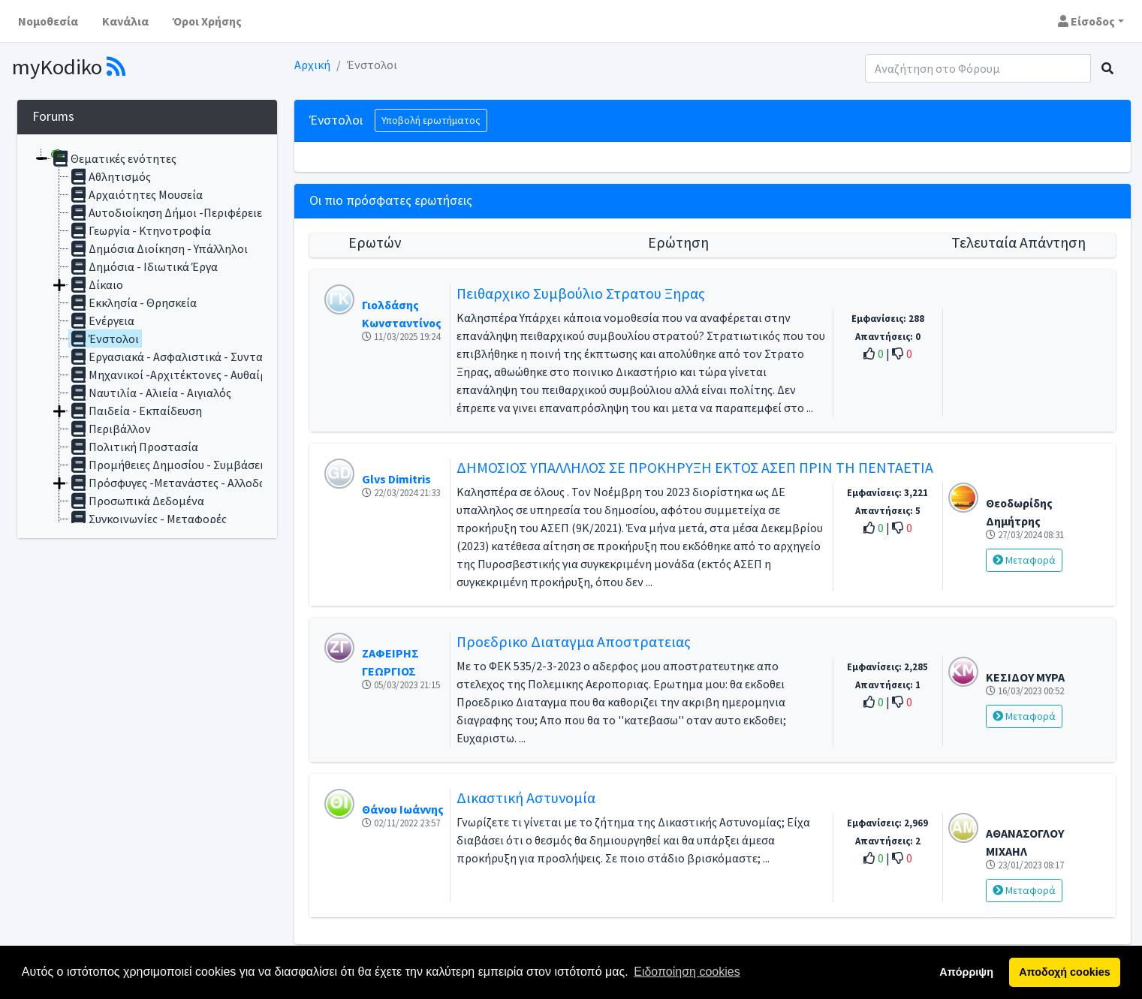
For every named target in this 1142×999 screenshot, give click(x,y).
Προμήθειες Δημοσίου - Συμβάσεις (169, 465)
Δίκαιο (96, 284)
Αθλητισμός (110, 176)
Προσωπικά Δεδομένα (136, 501)
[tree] (147, 336)
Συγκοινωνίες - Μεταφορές (148, 519)
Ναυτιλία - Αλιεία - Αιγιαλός (150, 393)
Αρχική (312, 64)
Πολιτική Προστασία (133, 447)
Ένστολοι (104, 338)
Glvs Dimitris (396, 478)
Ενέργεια (101, 320)
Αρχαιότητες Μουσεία (136, 194)
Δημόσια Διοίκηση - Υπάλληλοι (158, 248)
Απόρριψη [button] (966, 972)
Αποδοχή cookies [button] (1064, 972)
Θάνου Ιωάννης (403, 809)
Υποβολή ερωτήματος (431, 120)
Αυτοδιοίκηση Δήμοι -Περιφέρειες (168, 212)
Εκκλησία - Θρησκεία (133, 302)
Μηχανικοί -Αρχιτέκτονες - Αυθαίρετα (177, 375)
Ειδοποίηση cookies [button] (687, 971)
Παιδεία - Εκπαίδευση (135, 411)
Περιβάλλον (110, 429)
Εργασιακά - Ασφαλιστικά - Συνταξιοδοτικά (192, 357)
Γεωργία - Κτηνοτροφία (140, 230)
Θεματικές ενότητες (113, 158)
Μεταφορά (1024, 560)
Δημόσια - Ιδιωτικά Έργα (143, 266)
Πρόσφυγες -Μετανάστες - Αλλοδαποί (177, 483)
